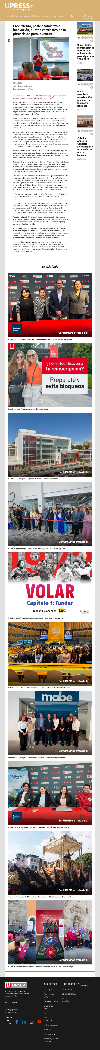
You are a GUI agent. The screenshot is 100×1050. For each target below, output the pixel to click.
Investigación (49, 990)
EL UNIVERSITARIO (69, 994)
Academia (48, 1013)
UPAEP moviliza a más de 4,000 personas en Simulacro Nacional (84, 98)
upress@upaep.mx (11, 1010)
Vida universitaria (51, 1025)
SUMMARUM (67, 990)
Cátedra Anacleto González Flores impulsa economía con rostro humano (85, 147)
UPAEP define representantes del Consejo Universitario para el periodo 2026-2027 (85, 52)
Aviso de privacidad (11, 1003)
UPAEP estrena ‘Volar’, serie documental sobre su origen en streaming (35, 16)
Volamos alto (49, 1029)
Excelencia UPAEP (51, 1001)
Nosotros (84, 986)
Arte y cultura (49, 1034)
